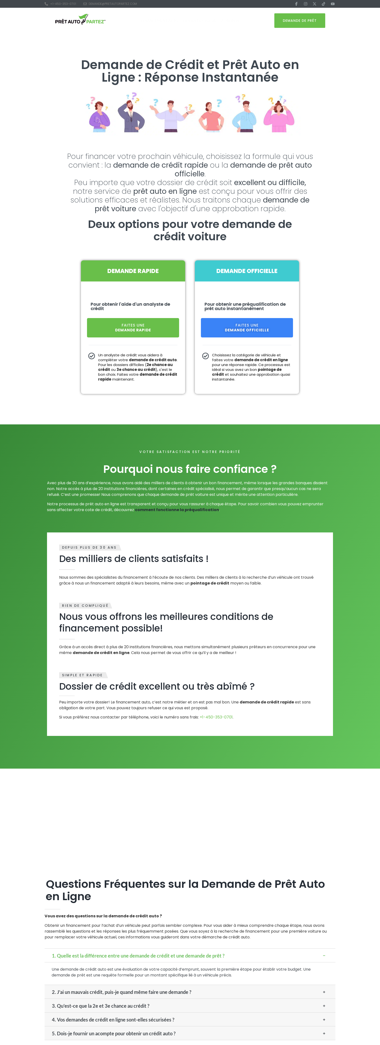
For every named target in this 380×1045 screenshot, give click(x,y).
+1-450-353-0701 (216, 717)
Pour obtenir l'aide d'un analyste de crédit (130, 306)
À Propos (230, 20)
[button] (190, 955)
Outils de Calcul (199, 20)
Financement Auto (159, 20)
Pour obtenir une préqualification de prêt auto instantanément (245, 306)
